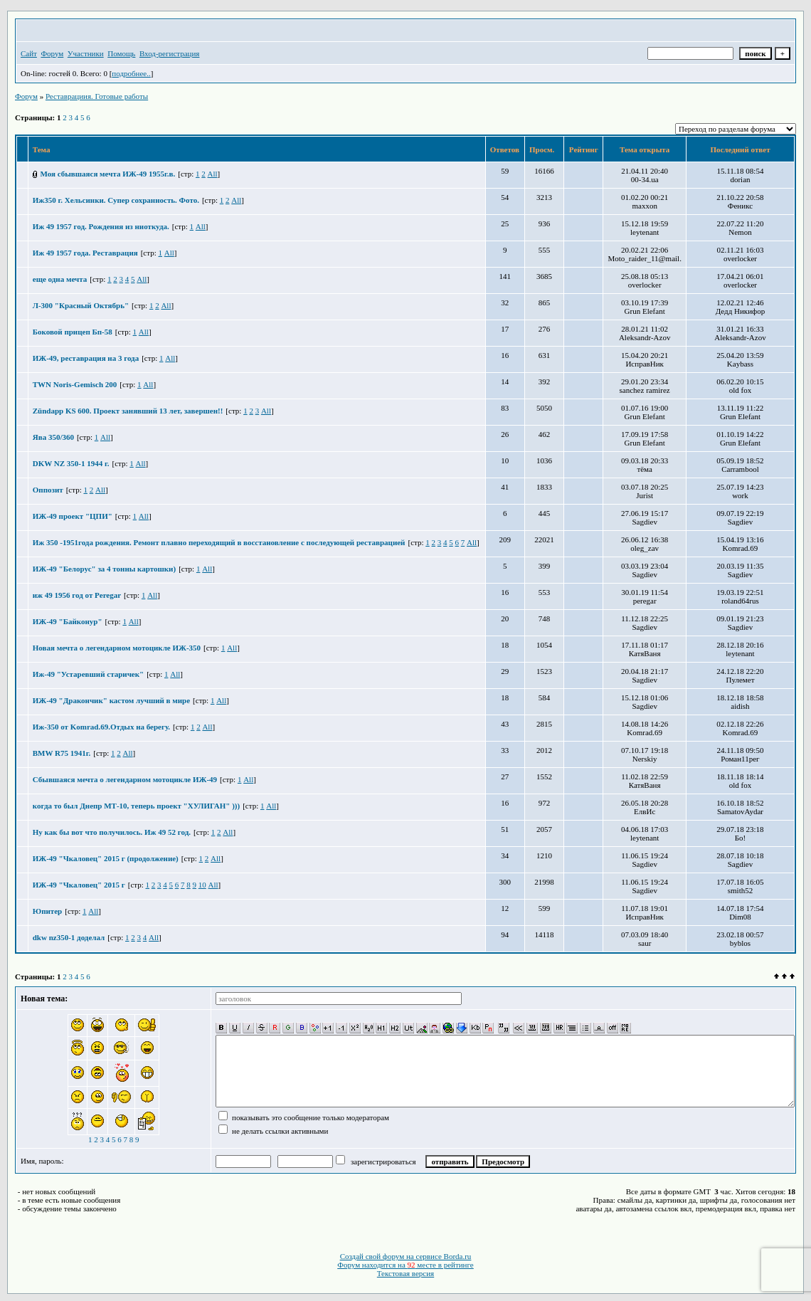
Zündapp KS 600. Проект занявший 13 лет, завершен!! (128, 410)
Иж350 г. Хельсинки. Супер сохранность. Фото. (116, 200)
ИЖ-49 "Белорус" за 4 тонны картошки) (104, 568)
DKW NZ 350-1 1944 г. (71, 463)
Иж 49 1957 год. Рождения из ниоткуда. (101, 226)
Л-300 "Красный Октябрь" (81, 305)
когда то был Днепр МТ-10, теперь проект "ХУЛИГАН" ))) (136, 805)
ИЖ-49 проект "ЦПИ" (72, 516)
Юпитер (47, 911)
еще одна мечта (60, 279)
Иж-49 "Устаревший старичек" (88, 674)
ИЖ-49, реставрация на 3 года (86, 358)
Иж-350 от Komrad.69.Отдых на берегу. (101, 726)
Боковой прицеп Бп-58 (72, 331)
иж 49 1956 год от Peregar (77, 595)
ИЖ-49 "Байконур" (67, 621)
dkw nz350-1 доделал (69, 937)
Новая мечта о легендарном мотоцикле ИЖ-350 (117, 647)
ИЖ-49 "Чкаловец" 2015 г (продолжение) (106, 858)
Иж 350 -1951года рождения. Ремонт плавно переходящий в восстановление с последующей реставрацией (219, 542)
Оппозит (48, 489)
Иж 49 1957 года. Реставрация (85, 252)
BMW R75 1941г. (61, 753)
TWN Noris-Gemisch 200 (75, 384)
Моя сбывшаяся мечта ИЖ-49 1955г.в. (108, 173)
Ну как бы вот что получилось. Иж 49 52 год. (112, 832)
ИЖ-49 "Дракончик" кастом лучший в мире (111, 700)
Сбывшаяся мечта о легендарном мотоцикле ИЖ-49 (125, 779)
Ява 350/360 (53, 437)
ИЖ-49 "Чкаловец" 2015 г (79, 884)
